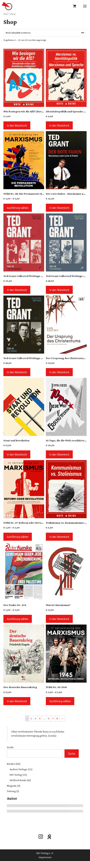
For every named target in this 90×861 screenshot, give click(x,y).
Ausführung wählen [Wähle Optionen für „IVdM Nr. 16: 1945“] (60, 701)
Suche (10, 747)
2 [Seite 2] (31, 718)
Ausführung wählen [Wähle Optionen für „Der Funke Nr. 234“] (17, 619)
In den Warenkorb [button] (17, 125)
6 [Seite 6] (48, 718)
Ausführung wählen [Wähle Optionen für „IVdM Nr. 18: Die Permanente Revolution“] (17, 207)
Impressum (45, 857)
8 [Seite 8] (57, 718)
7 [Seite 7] (53, 718)
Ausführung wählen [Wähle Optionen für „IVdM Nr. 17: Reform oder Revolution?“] (17, 536)
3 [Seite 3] (35, 718)
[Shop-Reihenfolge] (45, 32)
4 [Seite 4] (39, 718)
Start (5, 13)
